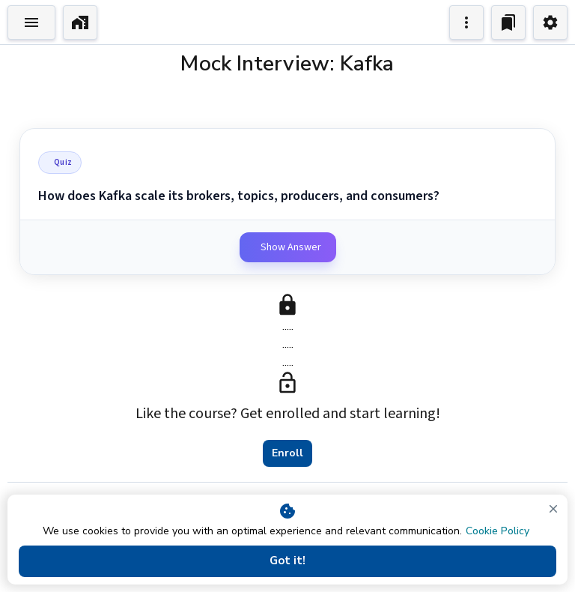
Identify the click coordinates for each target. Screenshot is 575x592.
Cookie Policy (497, 531)
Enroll (287, 453)
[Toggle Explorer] (31, 22)
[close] (553, 508)
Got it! (287, 561)
